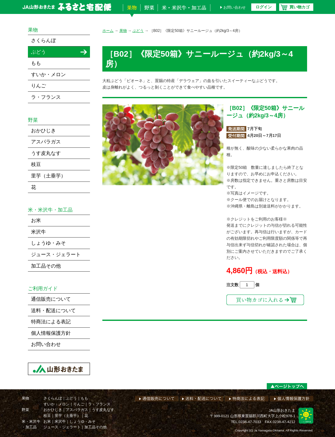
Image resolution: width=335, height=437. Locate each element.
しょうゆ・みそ (48, 243)
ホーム (108, 30)
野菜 (149, 12)
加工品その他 (46, 266)
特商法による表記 (51, 321)
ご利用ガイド (43, 288)
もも (36, 63)
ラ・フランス (46, 97)
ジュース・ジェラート (56, 254)
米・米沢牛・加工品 (185, 12)
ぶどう (138, 30)
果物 (131, 12)
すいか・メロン (48, 74)
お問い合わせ (234, 7)
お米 (36, 220)
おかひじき (43, 130)
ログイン (264, 7)
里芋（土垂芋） (48, 175)
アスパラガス (46, 141)
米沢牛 (38, 231)
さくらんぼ (43, 40)
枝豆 (36, 164)
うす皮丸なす (46, 153)
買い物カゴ (299, 7)
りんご (38, 85)
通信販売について (51, 299)
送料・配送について (53, 310)
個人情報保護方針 (51, 333)
